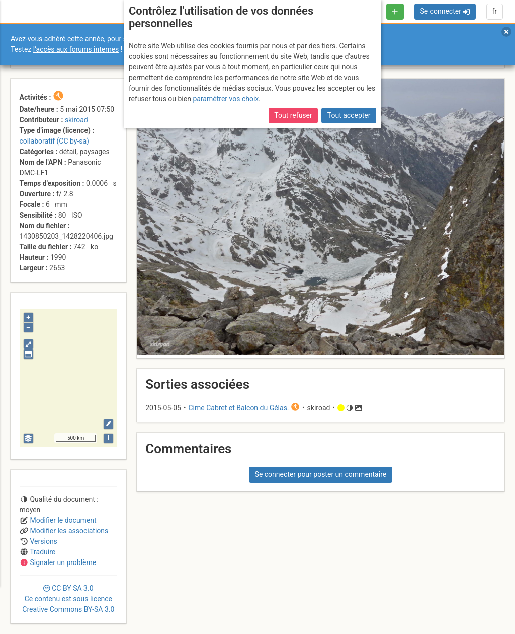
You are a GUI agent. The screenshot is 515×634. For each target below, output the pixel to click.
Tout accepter (349, 115)
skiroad (76, 120)
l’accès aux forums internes (76, 49)
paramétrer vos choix (226, 99)
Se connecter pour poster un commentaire (321, 474)
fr (494, 11)
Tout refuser (293, 115)
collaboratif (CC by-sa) (54, 141)
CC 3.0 (68, 598)
